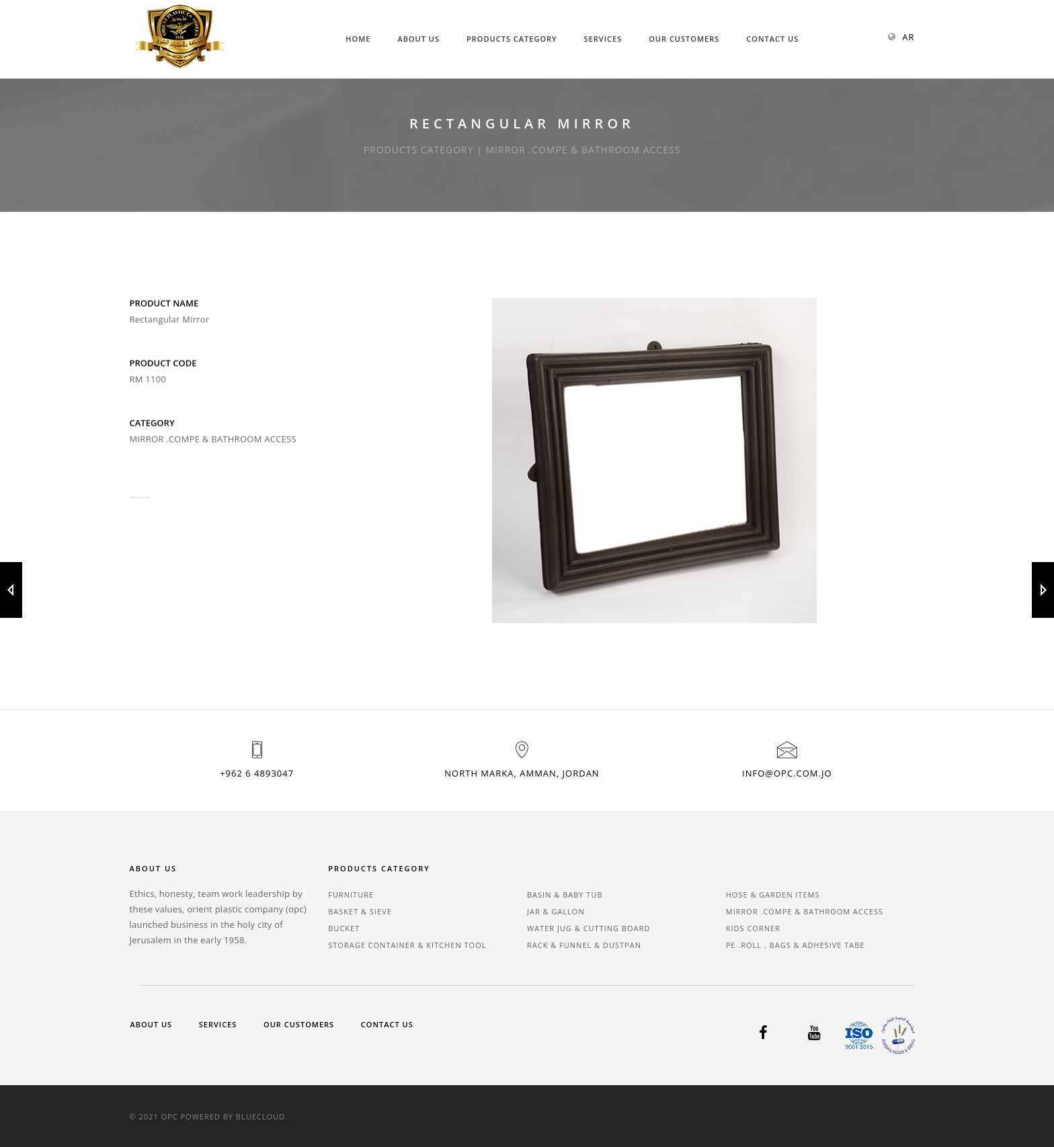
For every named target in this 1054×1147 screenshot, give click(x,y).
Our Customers (684, 39)
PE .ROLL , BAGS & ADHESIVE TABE (795, 945)
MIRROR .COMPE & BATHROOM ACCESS (804, 911)
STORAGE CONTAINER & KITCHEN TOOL (407, 945)
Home (358, 39)
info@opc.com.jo (787, 773)
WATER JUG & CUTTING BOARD (588, 928)
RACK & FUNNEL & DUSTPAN (584, 945)
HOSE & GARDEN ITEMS (773, 894)
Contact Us (772, 39)
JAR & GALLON (556, 911)
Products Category (512, 39)
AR (908, 37)
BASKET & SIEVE (360, 911)
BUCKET (344, 928)
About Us (418, 39)
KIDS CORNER (753, 928)
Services (603, 39)
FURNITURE (351, 894)
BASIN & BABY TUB (565, 894)
